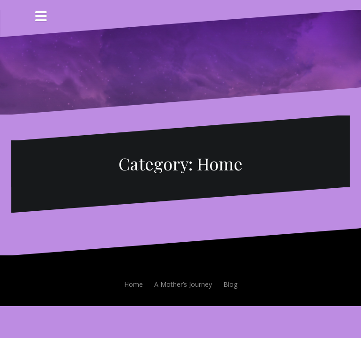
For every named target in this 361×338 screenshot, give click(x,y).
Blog (230, 284)
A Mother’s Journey (183, 284)
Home (133, 284)
